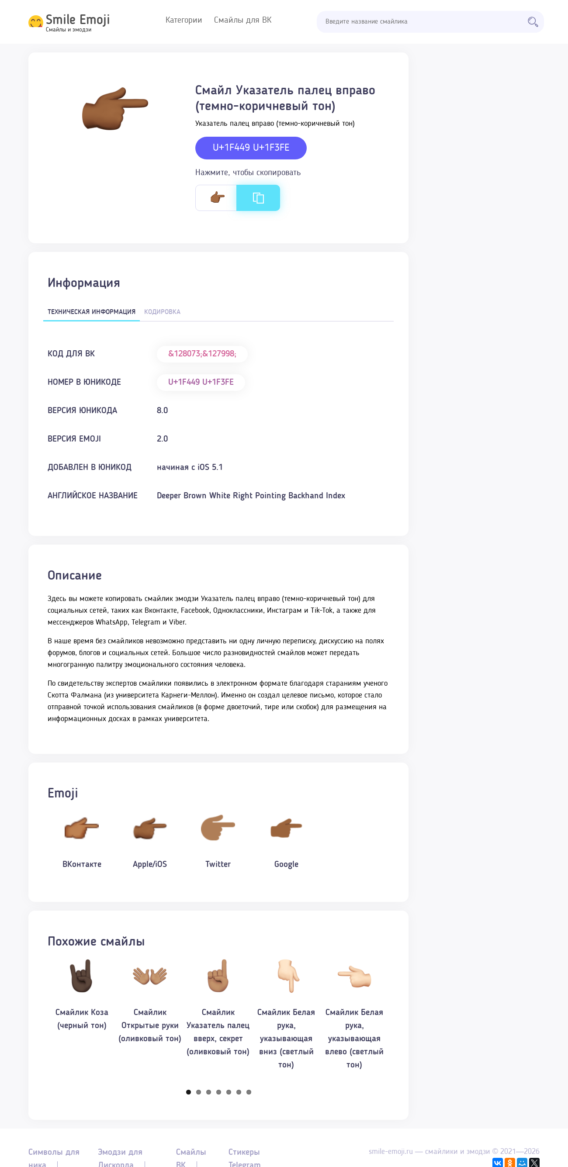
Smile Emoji (78, 20)
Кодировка (162, 312)
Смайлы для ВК (242, 20)
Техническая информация (91, 312)
